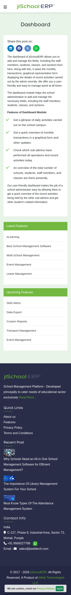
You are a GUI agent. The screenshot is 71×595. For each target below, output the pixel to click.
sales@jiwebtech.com (33, 548)
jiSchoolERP (38, 572)
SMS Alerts (14, 303)
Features (10, 422)
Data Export (14, 312)
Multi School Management (23, 255)
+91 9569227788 (19, 543)
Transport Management (21, 330)
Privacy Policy (13, 427)
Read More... (28, 397)
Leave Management (19, 273)
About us (10, 416)
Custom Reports (17, 321)
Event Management (19, 264)
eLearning (13, 236)
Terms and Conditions (18, 433)
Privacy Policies (45, 588)
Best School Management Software (29, 246)
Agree (60, 588)
